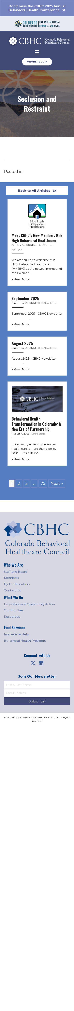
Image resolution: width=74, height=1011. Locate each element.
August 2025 (22, 343)
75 (43, 483)
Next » (57, 483)
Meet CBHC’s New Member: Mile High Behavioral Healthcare (37, 237)
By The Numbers (17, 584)
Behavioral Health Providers (25, 641)
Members (11, 578)
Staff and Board (15, 572)
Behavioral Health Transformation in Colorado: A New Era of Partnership (36, 424)
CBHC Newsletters (46, 302)
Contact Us (12, 590)
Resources (12, 616)
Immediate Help (16, 634)
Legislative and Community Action (29, 604)
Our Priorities (13, 610)
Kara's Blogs (38, 433)
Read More (20, 279)
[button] (33, 663)
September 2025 (25, 298)
